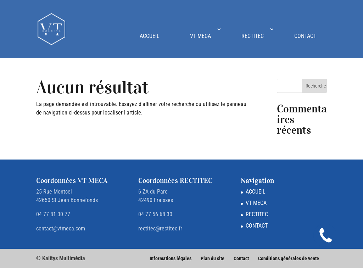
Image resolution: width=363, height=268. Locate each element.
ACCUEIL (150, 36)
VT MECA (200, 36)
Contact (241, 258)
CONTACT (305, 36)
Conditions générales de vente (288, 258)
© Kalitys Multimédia (60, 258)
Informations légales (170, 258)
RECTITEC (252, 36)
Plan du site (212, 258)
